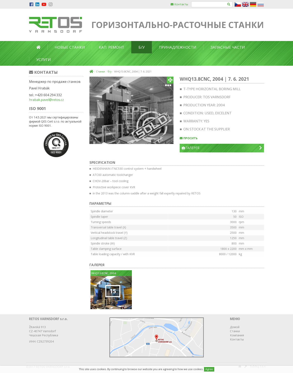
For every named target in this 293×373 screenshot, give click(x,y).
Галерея (222, 148)
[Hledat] (228, 4)
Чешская (35, 335)
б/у (141, 47)
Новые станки (70, 47)
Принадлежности (177, 47)
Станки (100, 71)
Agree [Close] (209, 369)
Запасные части (227, 47)
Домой (234, 327)
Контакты (179, 4)
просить (189, 138)
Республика (50, 335)
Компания (237, 335)
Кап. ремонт (111, 47)
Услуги (43, 59)
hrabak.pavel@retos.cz (46, 99)
